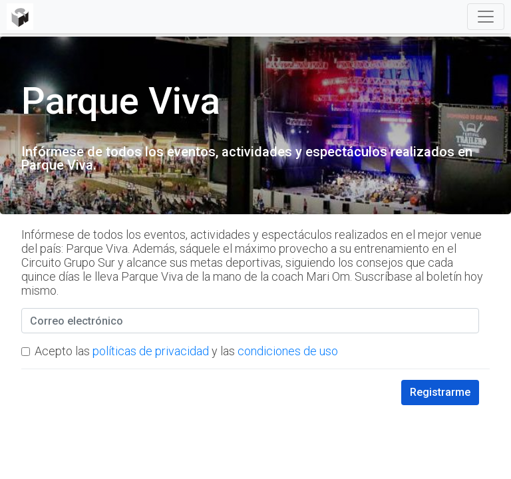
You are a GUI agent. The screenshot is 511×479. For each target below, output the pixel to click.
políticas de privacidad (150, 351)
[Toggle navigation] (485, 16)
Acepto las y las (186, 351)
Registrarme (440, 392)
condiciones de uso (288, 351)
